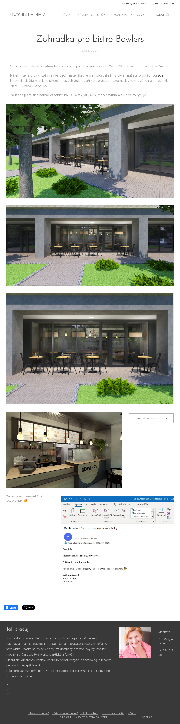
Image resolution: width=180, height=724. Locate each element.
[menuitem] (72, 14)
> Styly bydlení (89, 713)
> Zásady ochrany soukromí (90, 717)
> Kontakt (65, 717)
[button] (162, 14)
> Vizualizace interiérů (65, 713)
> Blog (132, 713)
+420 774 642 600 (164, 3)
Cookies (147, 717)
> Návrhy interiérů (38, 713)
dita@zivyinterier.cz (137, 3)
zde (160, 75)
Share (11, 607)
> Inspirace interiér (113, 713)
